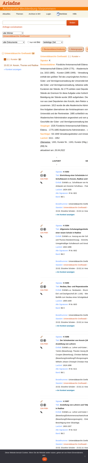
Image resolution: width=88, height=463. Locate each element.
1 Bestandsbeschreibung (53, 49)
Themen (19, 14)
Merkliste (62, 14)
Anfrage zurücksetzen (12, 27)
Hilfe (75, 14)
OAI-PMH (44, 179)
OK (44, 459)
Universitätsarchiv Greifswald (75, 207)
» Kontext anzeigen (12, 69)
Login (48, 14)
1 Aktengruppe (75, 49)
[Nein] (85, 456)
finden (72, 23)
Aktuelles (6, 14)
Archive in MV (35, 14)
